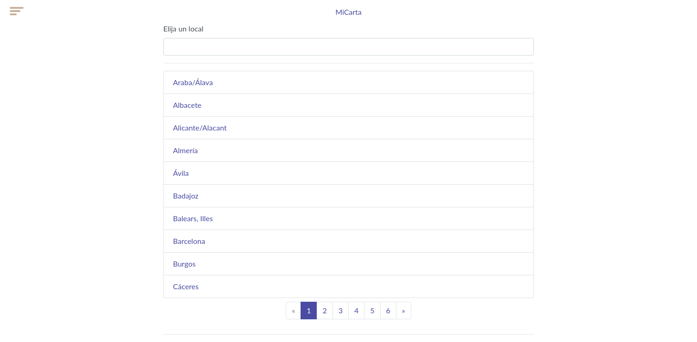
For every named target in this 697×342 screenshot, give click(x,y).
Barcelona (189, 240)
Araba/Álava (193, 82)
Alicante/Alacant (200, 127)
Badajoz (186, 195)
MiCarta (348, 11)
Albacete (187, 104)
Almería (185, 150)
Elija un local (183, 28)
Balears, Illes (193, 218)
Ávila (181, 172)
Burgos (184, 263)
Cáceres (186, 286)
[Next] (403, 310)
